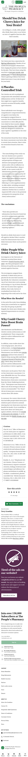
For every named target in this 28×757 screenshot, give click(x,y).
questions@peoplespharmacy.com (11, 733)
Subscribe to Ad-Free (9, 595)
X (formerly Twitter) (7, 737)
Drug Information (6, 675)
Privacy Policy (5, 720)
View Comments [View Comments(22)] (14, 504)
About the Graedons (6, 702)
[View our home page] (2, 2)
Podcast (3, 682)
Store (2, 689)
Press (2, 724)
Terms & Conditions (6, 713)
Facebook (4, 741)
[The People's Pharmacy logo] (14, 8)
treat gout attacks (14, 72)
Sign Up (14, 642)
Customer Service (6, 717)
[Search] (13, 2)
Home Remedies (5, 671)
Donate (3, 693)
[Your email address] (14, 638)
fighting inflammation (8, 63)
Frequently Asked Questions (9, 709)
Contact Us (4, 706)
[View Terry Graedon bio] (13, 511)
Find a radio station (6, 686)
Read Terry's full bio (18, 538)
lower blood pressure (19, 74)
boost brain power (19, 348)
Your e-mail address (5, 636)
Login (24, 2)
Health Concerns (5, 679)
